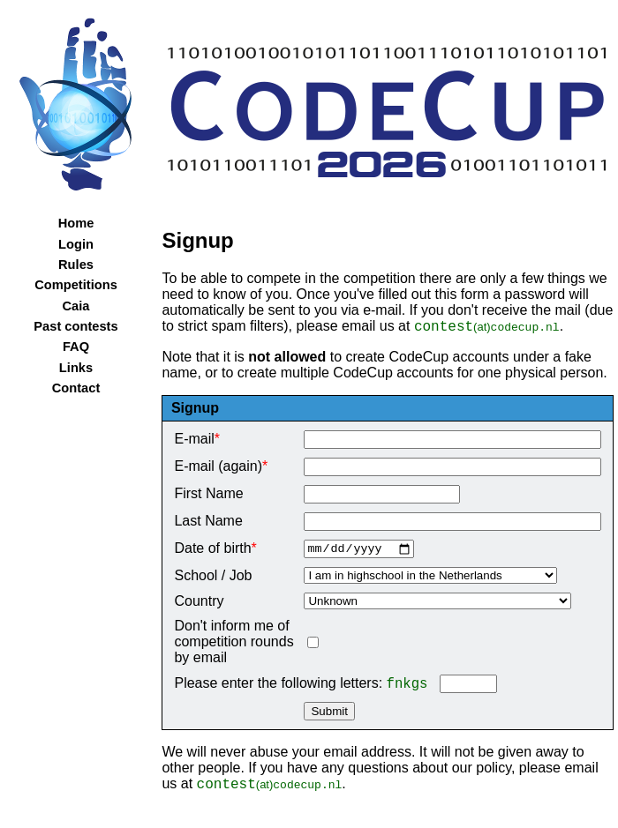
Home (76, 223)
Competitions (75, 285)
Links (76, 368)
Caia (76, 306)
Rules (76, 264)
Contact (76, 388)
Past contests (75, 326)
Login (76, 244)
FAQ (76, 346)
